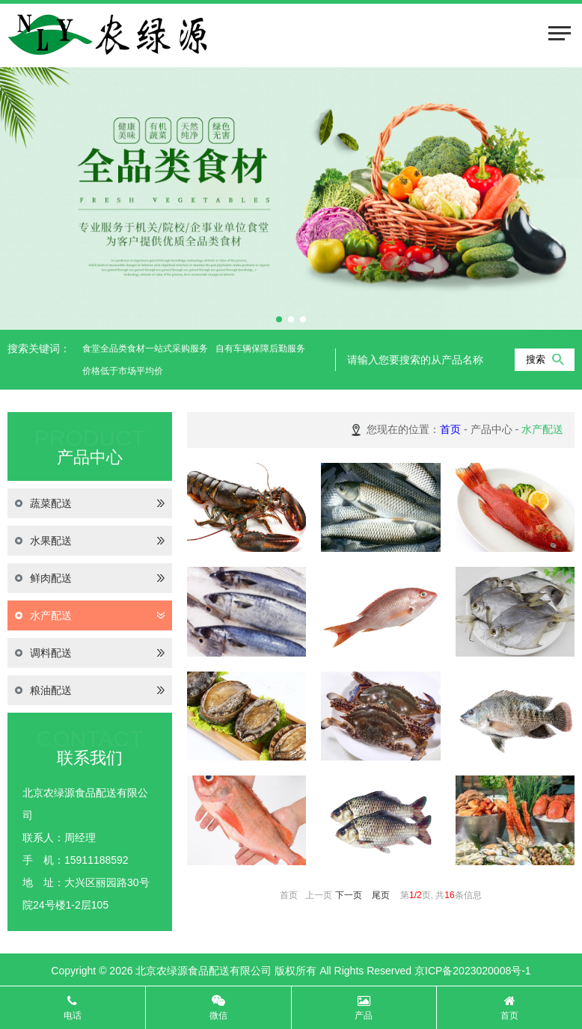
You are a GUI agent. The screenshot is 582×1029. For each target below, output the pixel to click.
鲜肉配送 (90, 578)
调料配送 (90, 653)
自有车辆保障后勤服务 (260, 348)
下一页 (348, 895)
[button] (279, 319)
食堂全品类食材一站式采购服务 (145, 348)
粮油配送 (90, 690)
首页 (450, 429)
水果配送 (90, 541)
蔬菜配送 (90, 503)
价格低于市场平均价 (122, 371)
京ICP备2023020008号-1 (472, 971)
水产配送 (90, 615)
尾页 (381, 895)
